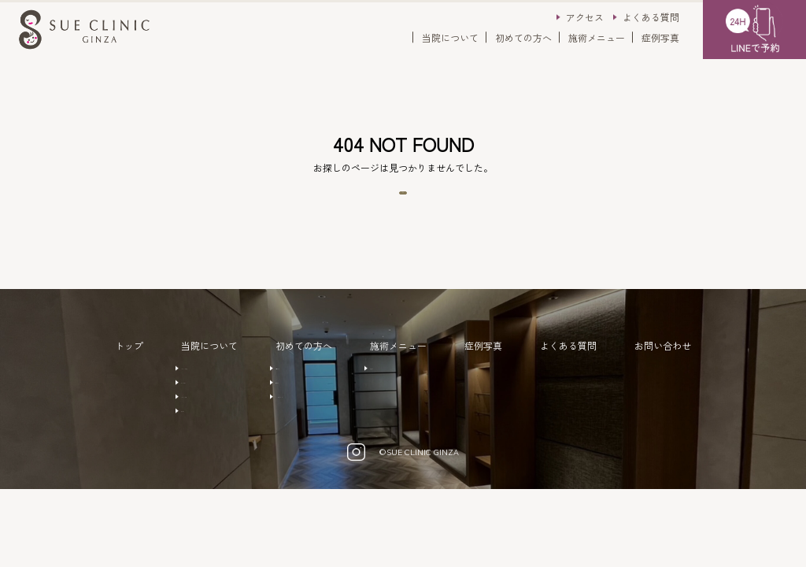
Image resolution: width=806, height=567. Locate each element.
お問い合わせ (692, 368)
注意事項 (296, 416)
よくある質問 (651, 17)
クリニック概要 (190, 440)
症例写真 (660, 37)
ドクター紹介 (185, 416)
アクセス (585, 17)
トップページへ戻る (403, 204)
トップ (100, 368)
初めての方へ (523, 37)
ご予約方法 (300, 392)
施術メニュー (596, 37)
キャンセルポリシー (319, 440)
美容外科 (424, 392)
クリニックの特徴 (195, 392)
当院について (450, 37)
